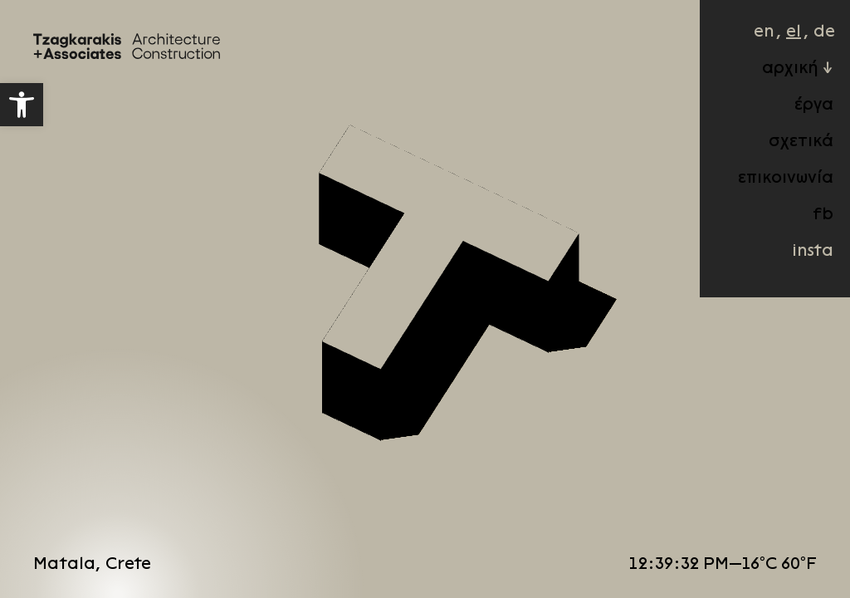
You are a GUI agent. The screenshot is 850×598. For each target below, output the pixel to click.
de (807, 43)
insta (796, 262)
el (776, 43)
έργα (797, 116)
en (747, 43)
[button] (21, 104)
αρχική (773, 80)
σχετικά (784, 153)
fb (806, 226)
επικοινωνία (769, 189)
